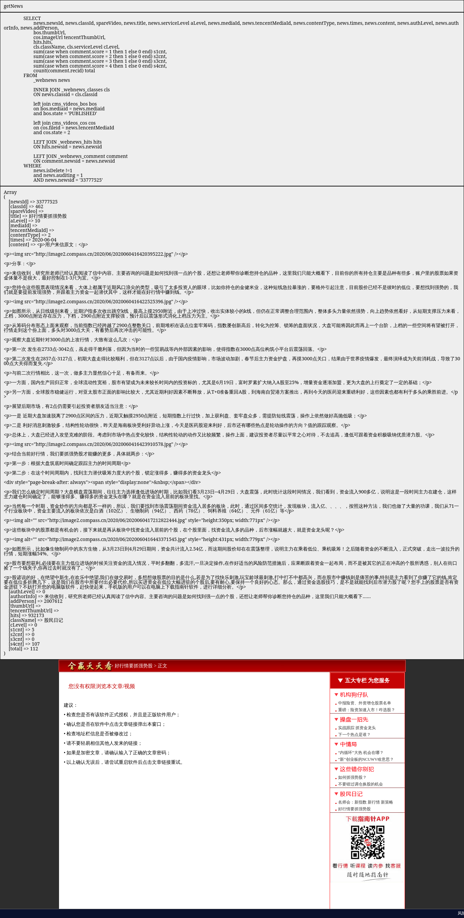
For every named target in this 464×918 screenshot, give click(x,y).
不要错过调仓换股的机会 (360, 784)
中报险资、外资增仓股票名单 (364, 703)
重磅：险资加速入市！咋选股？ (366, 709)
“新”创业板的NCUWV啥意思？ (366, 759)
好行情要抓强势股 (354, 809)
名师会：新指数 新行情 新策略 (365, 802)
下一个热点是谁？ (354, 734)
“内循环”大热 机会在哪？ (361, 752)
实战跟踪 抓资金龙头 (357, 727)
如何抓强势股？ (352, 777)
